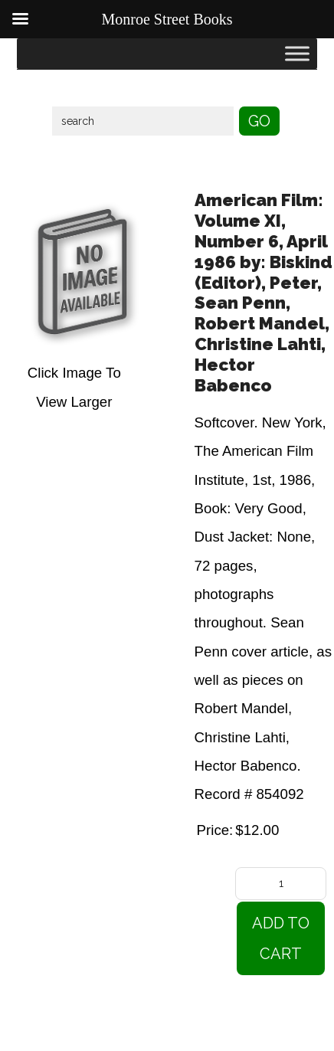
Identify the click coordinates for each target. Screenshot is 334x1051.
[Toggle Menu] (297, 53)
